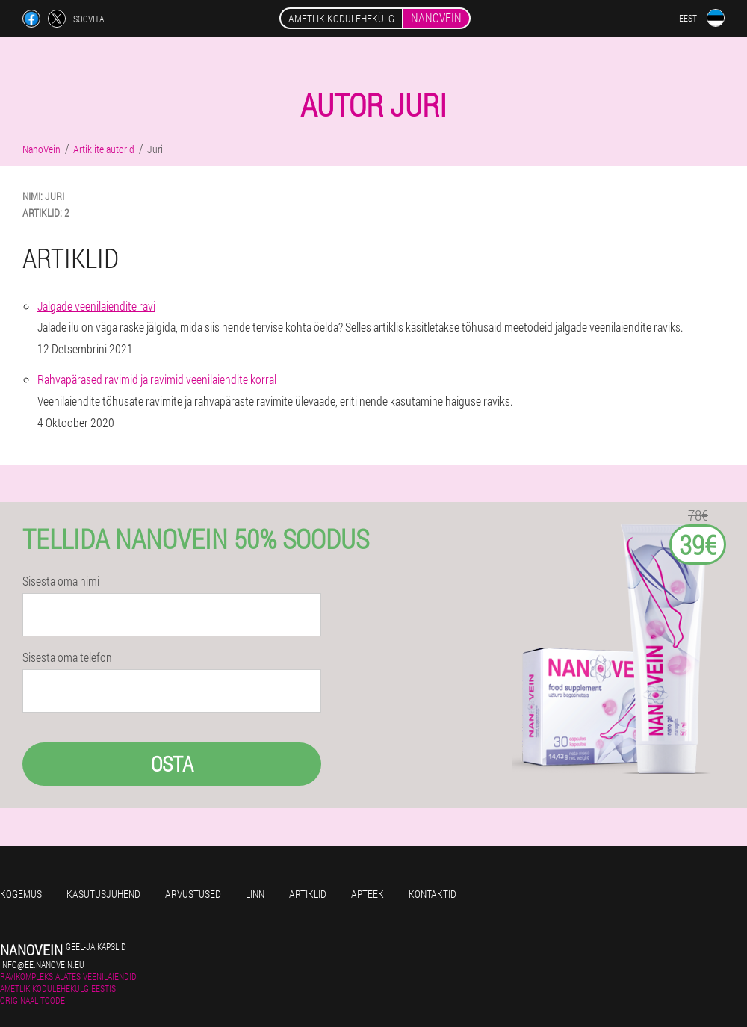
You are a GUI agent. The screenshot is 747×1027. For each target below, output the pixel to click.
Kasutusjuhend (103, 894)
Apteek (367, 894)
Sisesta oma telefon (67, 657)
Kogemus (21, 894)
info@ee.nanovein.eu (42, 964)
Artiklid (307, 894)
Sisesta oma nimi (60, 581)
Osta (172, 764)
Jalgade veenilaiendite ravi (96, 306)
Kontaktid (432, 894)
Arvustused (193, 894)
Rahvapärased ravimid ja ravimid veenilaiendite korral (156, 379)
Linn (255, 894)
